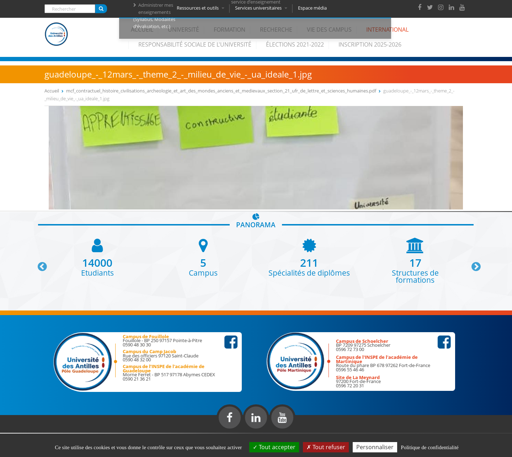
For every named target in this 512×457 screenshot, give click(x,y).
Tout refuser (325, 447)
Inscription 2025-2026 (369, 44)
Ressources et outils (202, 8)
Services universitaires (262, 8)
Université (183, 29)
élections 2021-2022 (295, 44)
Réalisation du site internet (23, 431)
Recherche (276, 29)
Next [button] (472, 263)
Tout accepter (274, 447)
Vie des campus (329, 29)
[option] (97, 257)
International (387, 29)
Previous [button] (39, 263)
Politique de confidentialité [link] (429, 447)
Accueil (142, 29)
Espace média (313, 8)
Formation (229, 29)
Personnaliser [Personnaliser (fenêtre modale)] (375, 447)
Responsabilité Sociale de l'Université (194, 44)
